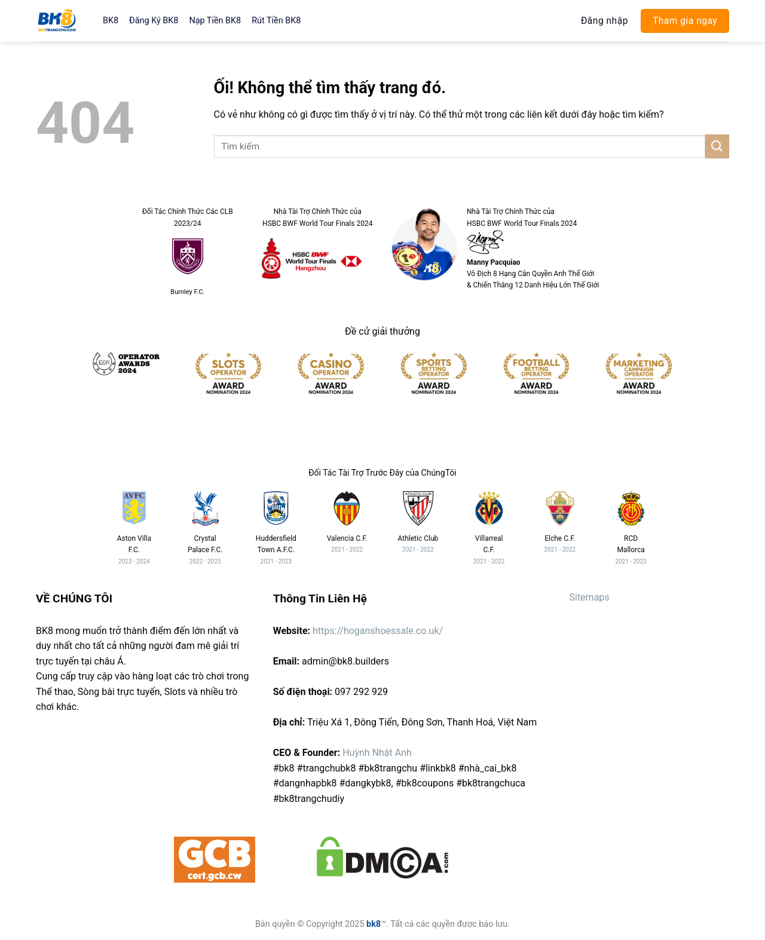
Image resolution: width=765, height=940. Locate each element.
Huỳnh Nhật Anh (377, 752)
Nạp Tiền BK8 (215, 21)
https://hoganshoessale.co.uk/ (378, 630)
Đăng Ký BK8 (153, 21)
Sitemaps (589, 597)
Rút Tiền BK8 (276, 21)
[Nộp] (717, 146)
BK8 (110, 21)
